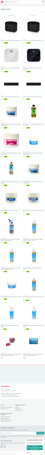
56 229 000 (8, 396)
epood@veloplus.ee (18, 393)
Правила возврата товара (6, 419)
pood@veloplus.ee (13, 394)
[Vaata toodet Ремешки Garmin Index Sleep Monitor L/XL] (11, 84)
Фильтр (33, 15)
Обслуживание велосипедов (6, 407)
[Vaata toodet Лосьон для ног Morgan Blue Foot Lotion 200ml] (11, 312)
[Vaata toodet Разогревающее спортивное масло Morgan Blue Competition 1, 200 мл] (11, 255)
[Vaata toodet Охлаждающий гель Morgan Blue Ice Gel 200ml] (11, 284)
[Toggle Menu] (2, 2)
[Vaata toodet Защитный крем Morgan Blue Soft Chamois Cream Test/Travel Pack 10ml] (33, 341)
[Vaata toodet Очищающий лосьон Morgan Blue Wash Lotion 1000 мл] (11, 169)
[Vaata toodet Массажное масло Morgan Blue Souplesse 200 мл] (33, 284)
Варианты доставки (5, 418)
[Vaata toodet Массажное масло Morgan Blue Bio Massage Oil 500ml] (33, 111)
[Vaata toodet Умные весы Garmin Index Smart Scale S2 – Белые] (11, 55)
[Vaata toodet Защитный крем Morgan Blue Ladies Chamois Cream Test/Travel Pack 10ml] (11, 341)
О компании (17, 408)
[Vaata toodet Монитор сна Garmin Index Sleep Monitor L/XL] (11, 27)
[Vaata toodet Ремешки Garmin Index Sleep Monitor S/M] (33, 84)
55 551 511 (11, 393)
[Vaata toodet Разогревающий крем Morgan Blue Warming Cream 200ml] (11, 111)
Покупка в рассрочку (5, 421)
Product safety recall (19, 410)
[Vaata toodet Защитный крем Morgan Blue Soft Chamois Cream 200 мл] (33, 169)
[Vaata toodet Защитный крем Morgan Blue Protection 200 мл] (33, 197)
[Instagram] (5, 446)
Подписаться (40, 433)
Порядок (11, 15)
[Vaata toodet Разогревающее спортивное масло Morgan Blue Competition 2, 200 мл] (33, 226)
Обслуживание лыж (5, 408)
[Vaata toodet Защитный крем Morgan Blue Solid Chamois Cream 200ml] (33, 140)
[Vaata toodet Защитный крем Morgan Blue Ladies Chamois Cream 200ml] (11, 140)
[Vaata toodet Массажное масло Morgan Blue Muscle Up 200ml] (33, 255)
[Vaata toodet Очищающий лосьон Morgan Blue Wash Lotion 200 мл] (33, 312)
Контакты (17, 407)
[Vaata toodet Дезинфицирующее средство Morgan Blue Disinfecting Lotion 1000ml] (11, 226)
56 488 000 (7, 394)
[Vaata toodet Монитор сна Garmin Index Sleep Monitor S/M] (33, 27)
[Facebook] (2, 446)
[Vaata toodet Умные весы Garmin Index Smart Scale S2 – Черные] (33, 55)
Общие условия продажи (6, 416)
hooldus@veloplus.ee (15, 396)
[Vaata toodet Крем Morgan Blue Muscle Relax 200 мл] (11, 197)
